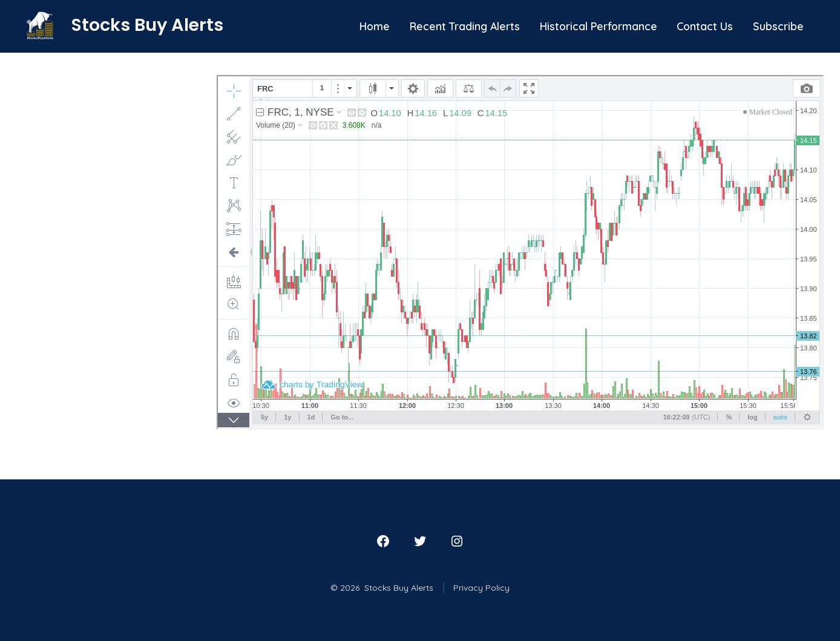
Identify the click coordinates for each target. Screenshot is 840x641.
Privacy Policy (481, 587)
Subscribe (778, 26)
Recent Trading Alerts (465, 26)
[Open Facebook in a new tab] (383, 541)
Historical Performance (598, 26)
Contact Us (705, 26)
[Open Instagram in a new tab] (457, 541)
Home (374, 26)
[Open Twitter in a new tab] (420, 541)
